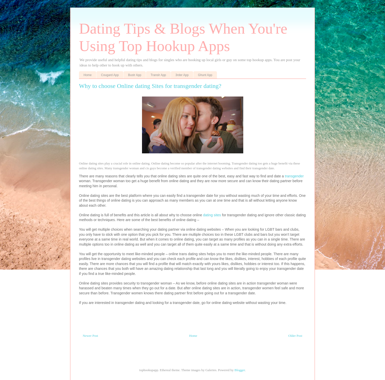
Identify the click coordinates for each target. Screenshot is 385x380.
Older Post (295, 336)
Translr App (158, 75)
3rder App (182, 75)
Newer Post (90, 336)
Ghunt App (205, 75)
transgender (294, 176)
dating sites (212, 215)
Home (88, 75)
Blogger (239, 370)
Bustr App (134, 75)
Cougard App (110, 75)
